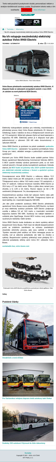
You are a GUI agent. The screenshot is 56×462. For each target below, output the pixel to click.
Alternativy (20, 29)
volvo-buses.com (22, 246)
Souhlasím (26, 10)
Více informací (39, 10)
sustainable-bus (8, 246)
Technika (10, 29)
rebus (41, 43)
